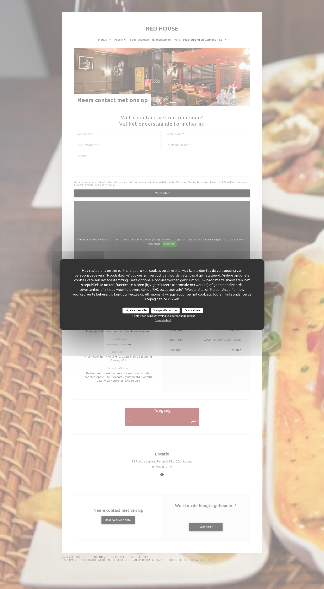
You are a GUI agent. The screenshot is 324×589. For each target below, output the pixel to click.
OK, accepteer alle (136, 310)
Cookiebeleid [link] (163, 320)
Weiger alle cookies (165, 310)
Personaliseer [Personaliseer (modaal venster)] (192, 310)
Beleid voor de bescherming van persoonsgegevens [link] (163, 316)
